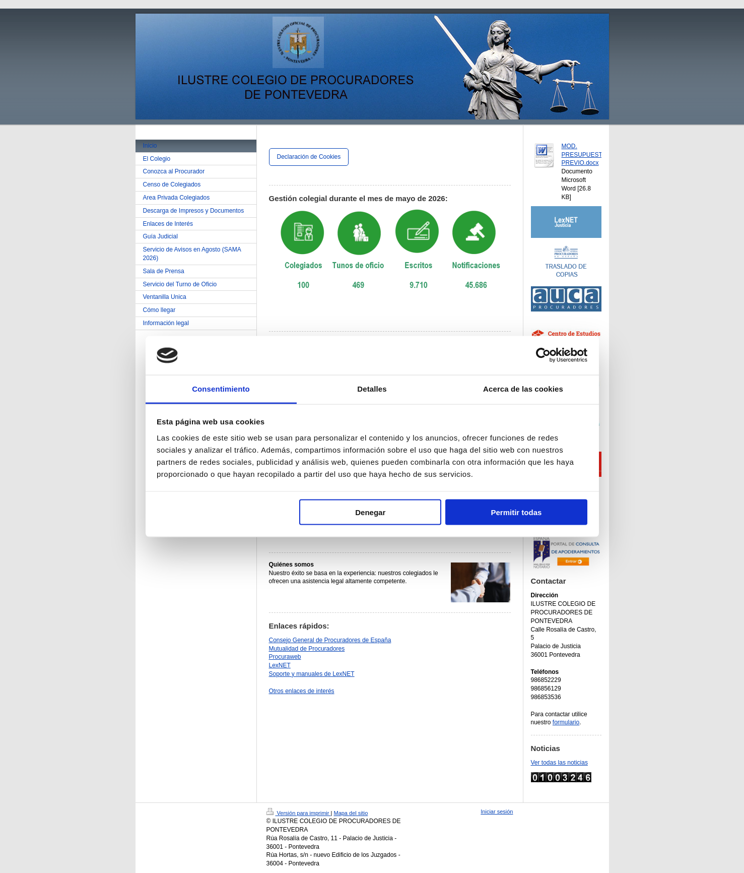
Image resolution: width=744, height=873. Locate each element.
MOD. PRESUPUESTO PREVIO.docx (584, 155)
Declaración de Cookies (309, 156)
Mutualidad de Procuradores (307, 648)
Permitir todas (516, 512)
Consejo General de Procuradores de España (330, 640)
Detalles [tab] (371, 388)
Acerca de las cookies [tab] (523, 388)
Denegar (370, 512)
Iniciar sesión (497, 811)
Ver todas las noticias (559, 762)
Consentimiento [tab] (221, 388)
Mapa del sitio (350, 813)
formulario (566, 722)
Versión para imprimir (298, 813)
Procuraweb (285, 656)
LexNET (280, 665)
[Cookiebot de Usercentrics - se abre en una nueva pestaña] (543, 355)
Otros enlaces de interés (301, 691)
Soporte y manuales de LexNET (312, 673)
